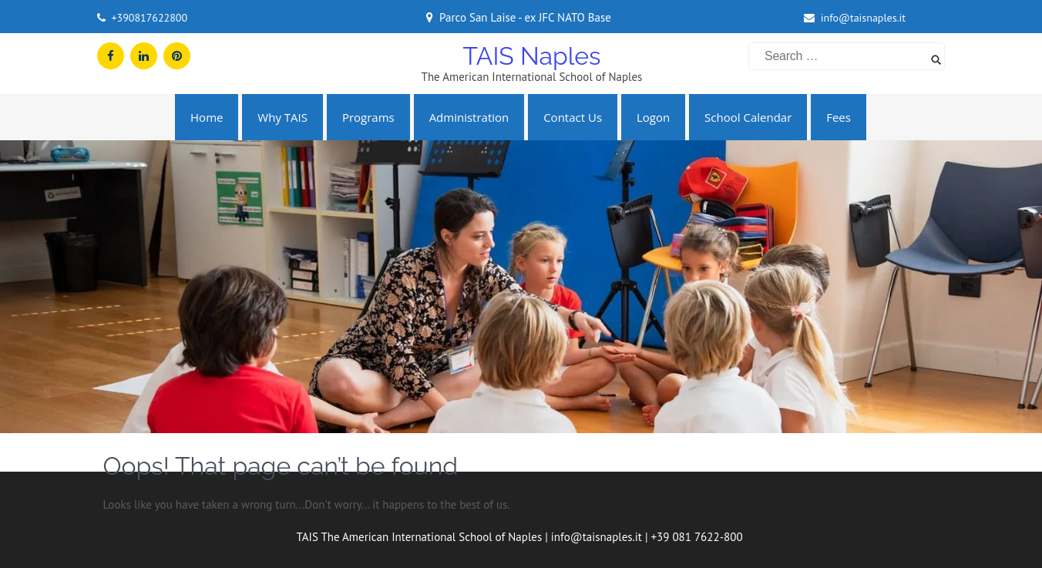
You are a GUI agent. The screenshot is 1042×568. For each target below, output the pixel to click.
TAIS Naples (531, 56)
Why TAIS (282, 117)
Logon (653, 117)
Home (206, 117)
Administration (469, 117)
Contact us (572, 117)
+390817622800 (149, 18)
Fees (838, 117)
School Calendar (748, 117)
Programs (368, 117)
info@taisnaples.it (863, 18)
